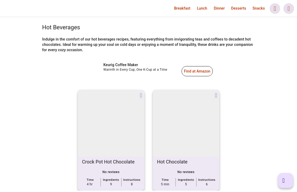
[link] (34, 8)
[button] (182, 8)
